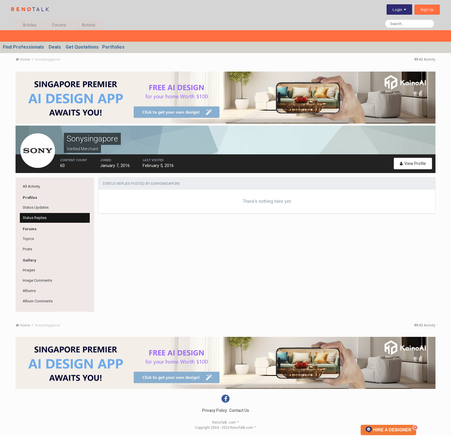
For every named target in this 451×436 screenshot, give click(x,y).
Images (29, 270)
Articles (30, 25)
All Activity (31, 186)
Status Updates (36, 207)
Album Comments (38, 301)
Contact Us (239, 410)
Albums (29, 291)
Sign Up (427, 9)
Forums (59, 25)
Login (399, 9)
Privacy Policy (214, 410)
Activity (88, 25)
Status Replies (35, 218)
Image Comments (37, 280)
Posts (27, 249)
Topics (28, 239)
